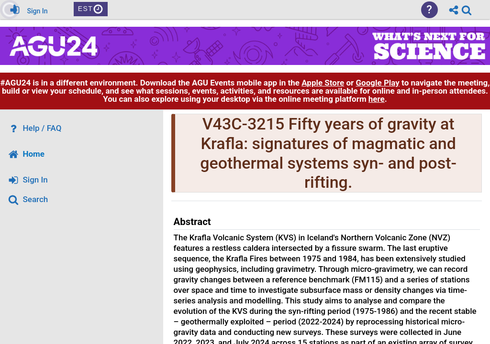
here (376, 99)
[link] (466, 10)
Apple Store (322, 82)
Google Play (378, 82)
